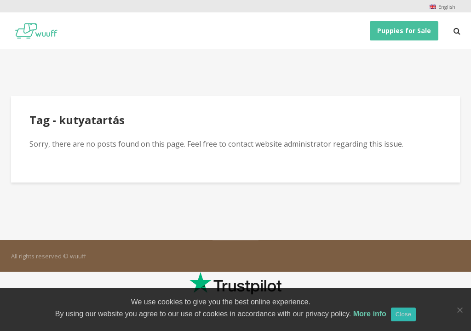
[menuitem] (442, 7)
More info (369, 314)
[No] (459, 309)
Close (404, 314)
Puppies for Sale (404, 30)
